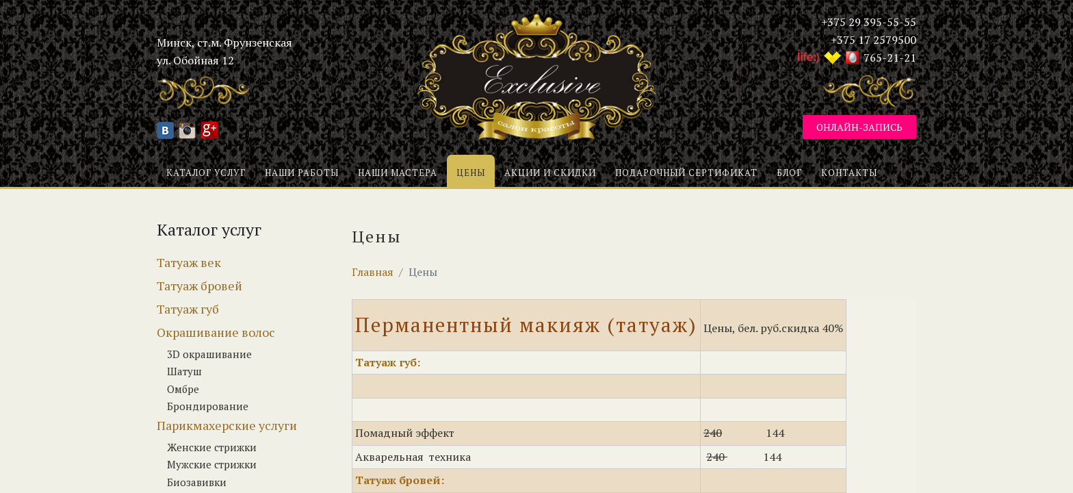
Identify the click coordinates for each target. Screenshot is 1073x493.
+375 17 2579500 (873, 39)
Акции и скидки (550, 172)
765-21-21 (890, 57)
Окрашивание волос (216, 332)
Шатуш (184, 371)
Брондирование (207, 406)
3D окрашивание (209, 354)
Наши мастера (397, 172)
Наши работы (302, 172)
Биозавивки (197, 482)
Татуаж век (189, 262)
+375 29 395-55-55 (868, 21)
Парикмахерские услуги (227, 425)
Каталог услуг (206, 172)
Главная (372, 271)
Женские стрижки (212, 447)
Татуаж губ (188, 309)
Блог (789, 172)
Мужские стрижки (212, 464)
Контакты (849, 172)
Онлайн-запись (859, 127)
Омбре (183, 389)
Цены (470, 172)
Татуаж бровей (199, 285)
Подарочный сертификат (686, 172)
